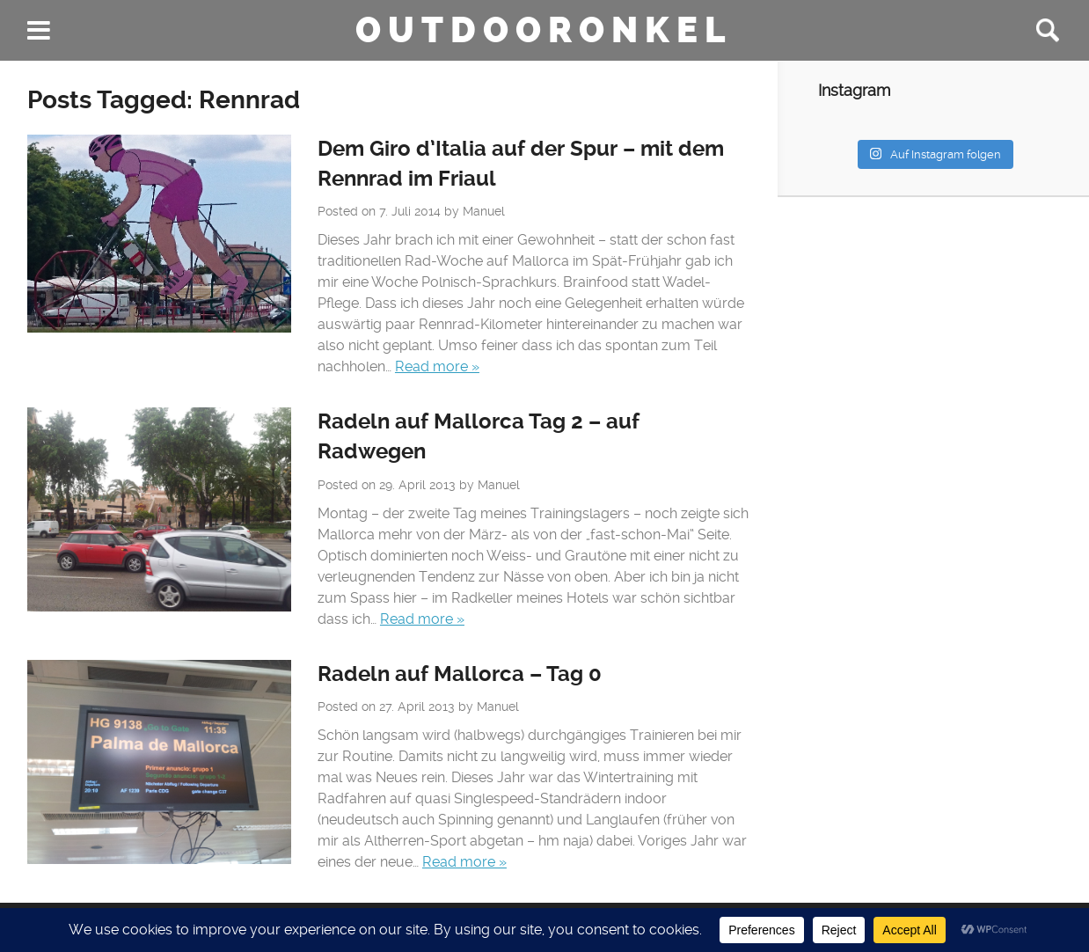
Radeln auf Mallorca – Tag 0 (460, 674)
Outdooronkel (544, 30)
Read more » (437, 366)
